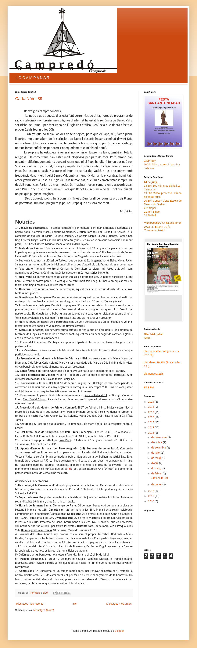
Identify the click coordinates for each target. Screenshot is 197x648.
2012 (151, 490)
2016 (151, 417)
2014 (151, 427)
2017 (151, 412)
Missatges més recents (29, 603)
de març (156, 468)
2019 (151, 401)
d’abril (155, 463)
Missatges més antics (119, 603)
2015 (151, 422)
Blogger (119, 630)
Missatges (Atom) (43, 610)
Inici (74, 603)
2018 (151, 406)
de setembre (159, 447)
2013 (151, 432)
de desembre (159, 437)
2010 (151, 501)
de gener (156, 484)
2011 (151, 496)
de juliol (156, 452)
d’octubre (157, 442)
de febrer (157, 473)
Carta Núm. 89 (28, 98)
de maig (156, 457)
